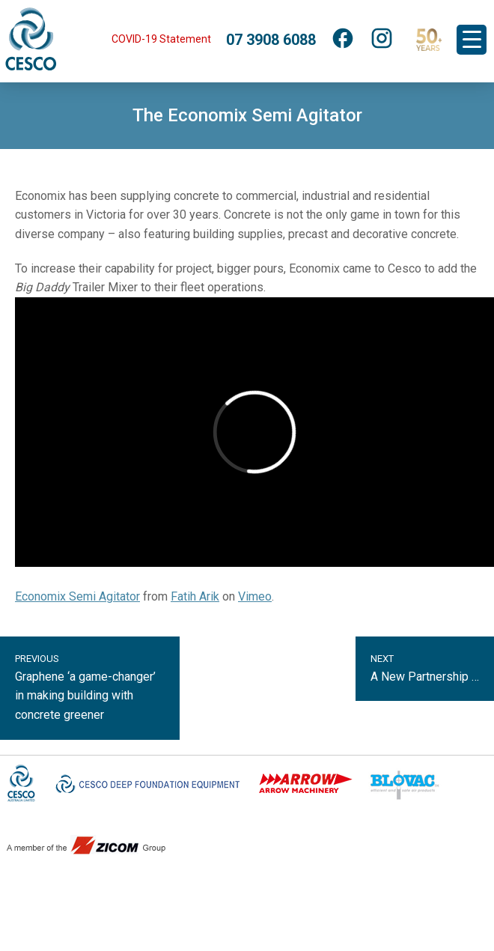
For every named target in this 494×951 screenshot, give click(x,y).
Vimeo (255, 596)
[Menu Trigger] (472, 40)
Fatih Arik (195, 596)
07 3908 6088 (271, 40)
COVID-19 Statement (161, 39)
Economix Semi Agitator (77, 596)
